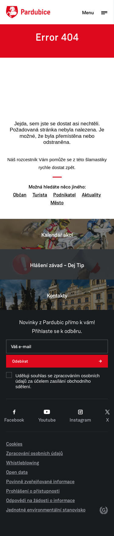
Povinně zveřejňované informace (40, 482)
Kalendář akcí (57, 234)
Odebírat (20, 361)
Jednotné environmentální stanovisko (45, 510)
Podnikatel (64, 195)
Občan (19, 195)
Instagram (80, 416)
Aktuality (91, 195)
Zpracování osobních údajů (34, 453)
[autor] (103, 511)
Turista (40, 195)
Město (57, 203)
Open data (17, 472)
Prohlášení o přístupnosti (33, 491)
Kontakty (57, 295)
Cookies (14, 444)
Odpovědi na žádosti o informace (40, 500)
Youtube (47, 416)
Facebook (14, 416)
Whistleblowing (22, 463)
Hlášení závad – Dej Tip (57, 264)
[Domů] (28, 12)
